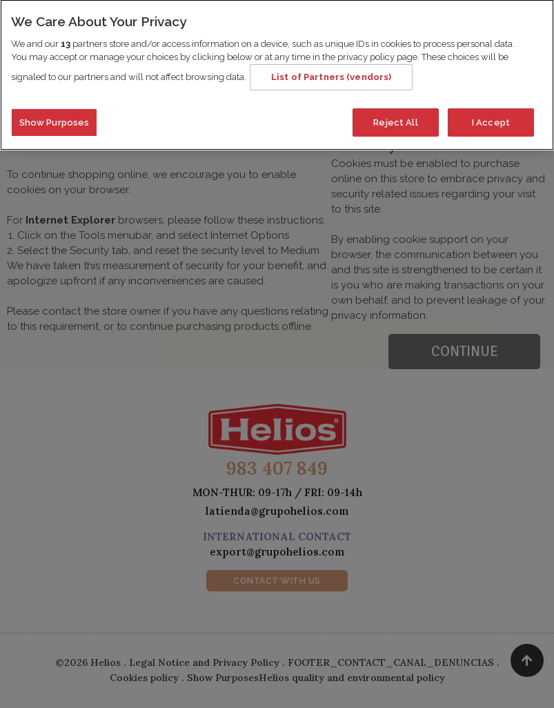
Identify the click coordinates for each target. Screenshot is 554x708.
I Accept (491, 116)
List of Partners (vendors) (331, 71)
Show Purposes (54, 116)
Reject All (395, 116)
